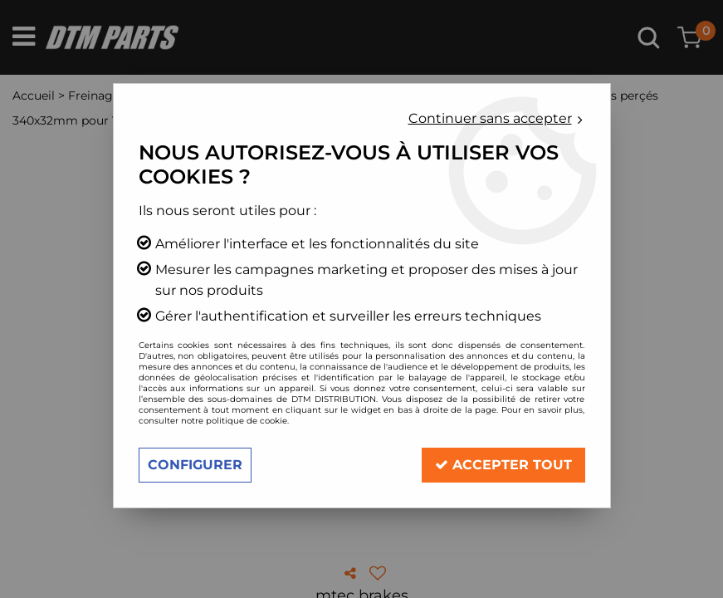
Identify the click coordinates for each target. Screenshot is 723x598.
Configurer (195, 465)
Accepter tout (503, 465)
